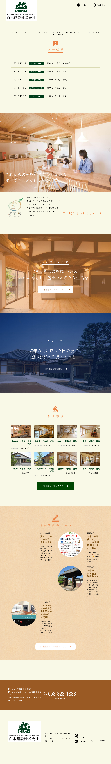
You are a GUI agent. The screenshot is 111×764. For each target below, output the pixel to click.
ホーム (14, 32)
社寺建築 (56, 32)
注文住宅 (26, 32)
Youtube (81, 752)
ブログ (83, 32)
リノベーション (41, 32)
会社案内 (95, 32)
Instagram (79, 747)
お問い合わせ (58, 34)
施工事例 (69, 32)
